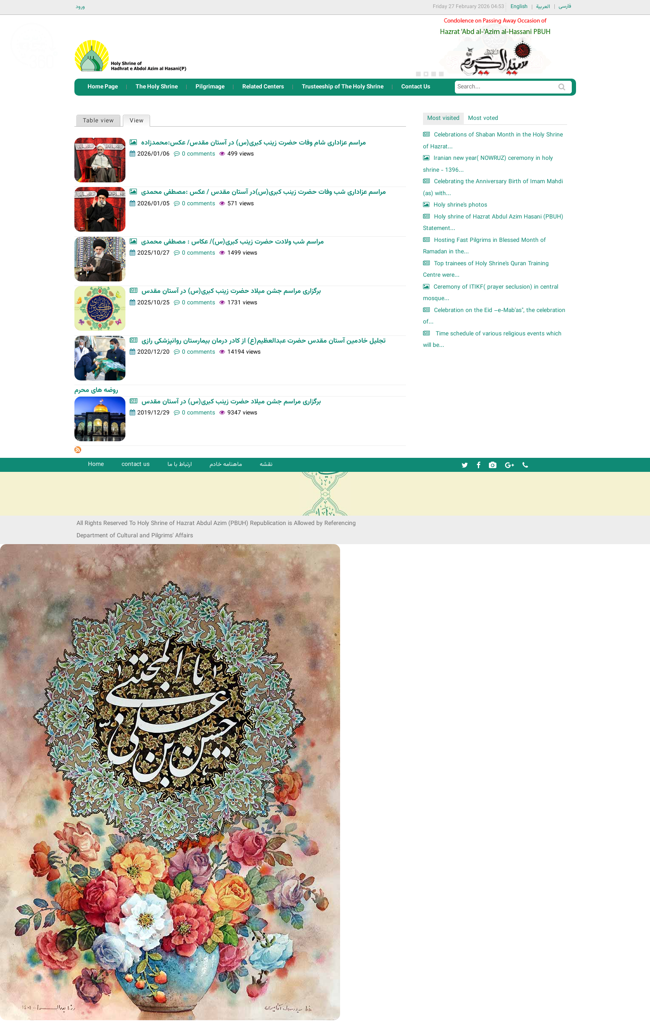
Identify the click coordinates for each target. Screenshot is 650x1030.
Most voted (483, 118)
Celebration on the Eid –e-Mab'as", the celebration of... (494, 316)
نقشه (266, 464)
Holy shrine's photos (460, 205)
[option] (495, 47)
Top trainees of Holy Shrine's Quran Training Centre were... (486, 269)
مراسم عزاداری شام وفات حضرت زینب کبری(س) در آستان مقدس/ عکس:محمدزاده (253, 143)
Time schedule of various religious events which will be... (492, 339)
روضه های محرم (96, 390)
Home (96, 464)
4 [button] (441, 74)
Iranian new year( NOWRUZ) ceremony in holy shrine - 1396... (488, 164)
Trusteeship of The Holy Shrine (342, 86)
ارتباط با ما (179, 464)
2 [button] (426, 74)
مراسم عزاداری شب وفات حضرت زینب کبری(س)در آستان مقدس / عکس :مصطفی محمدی (263, 192)
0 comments (198, 154)
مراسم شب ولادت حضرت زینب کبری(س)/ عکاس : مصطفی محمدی (232, 242)
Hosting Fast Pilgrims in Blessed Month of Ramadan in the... (484, 246)
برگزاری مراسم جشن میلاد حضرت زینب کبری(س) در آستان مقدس (231, 291)
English (519, 7)
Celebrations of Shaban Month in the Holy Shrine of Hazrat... (493, 141)
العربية (543, 7)
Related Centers (263, 86)
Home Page (103, 86)
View (140, 120)
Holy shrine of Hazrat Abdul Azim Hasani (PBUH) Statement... (493, 223)
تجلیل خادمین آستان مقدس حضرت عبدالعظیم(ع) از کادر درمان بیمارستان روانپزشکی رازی (264, 341)
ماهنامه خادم (226, 464)
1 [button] (418, 74)
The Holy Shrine (157, 86)
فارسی (565, 6)
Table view (98, 120)
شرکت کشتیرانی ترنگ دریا (29, 508)
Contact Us (415, 86)
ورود (80, 7)
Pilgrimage (210, 86)
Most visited (443, 118)
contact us (136, 464)
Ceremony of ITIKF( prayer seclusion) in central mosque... (490, 293)
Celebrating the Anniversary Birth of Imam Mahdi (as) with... (493, 187)
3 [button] (433, 74)
